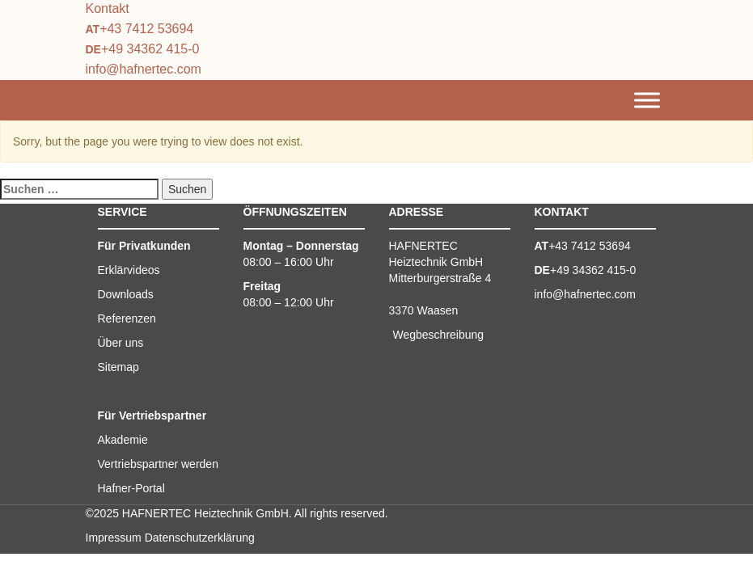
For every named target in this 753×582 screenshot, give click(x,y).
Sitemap (118, 367)
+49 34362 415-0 (150, 49)
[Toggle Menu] (647, 100)
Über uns (121, 342)
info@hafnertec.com (143, 69)
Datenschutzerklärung (200, 537)
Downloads (126, 294)
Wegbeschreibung (438, 334)
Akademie (123, 439)
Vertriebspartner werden (158, 464)
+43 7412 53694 (146, 29)
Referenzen (127, 318)
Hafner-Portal (131, 488)
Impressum (114, 537)
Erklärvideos (129, 270)
